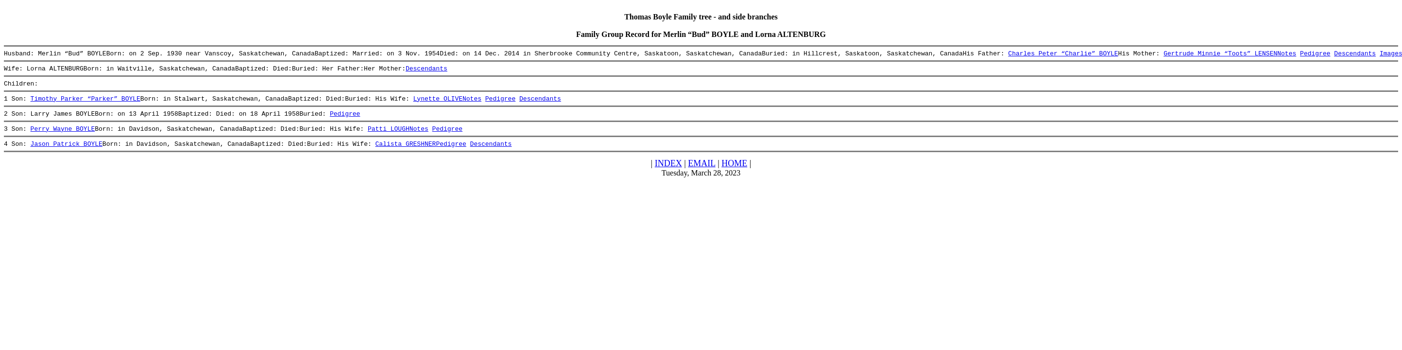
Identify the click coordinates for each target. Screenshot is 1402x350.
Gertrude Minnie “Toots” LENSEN (1220, 54)
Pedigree (1315, 54)
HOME (734, 173)
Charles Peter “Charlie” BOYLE (1063, 54)
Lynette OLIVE (437, 104)
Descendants (1355, 54)
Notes (1286, 54)
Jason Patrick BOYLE (67, 153)
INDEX (668, 173)
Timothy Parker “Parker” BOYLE (85, 104)
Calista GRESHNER (405, 153)
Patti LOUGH (389, 137)
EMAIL (701, 173)
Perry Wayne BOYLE (63, 137)
